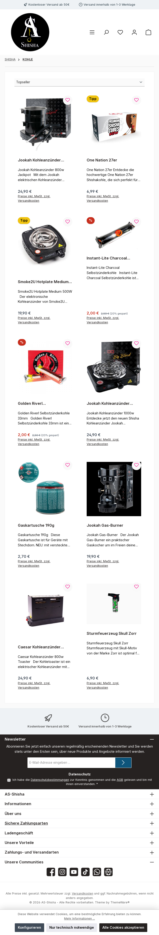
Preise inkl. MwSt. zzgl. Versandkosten (34, 198)
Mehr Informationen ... (79, 918)
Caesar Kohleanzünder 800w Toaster (39, 647)
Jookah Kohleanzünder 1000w (108, 403)
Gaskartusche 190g (36, 525)
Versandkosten (82, 893)
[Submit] (123, 762)
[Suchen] (106, 32)
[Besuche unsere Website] (108, 872)
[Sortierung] (79, 82)
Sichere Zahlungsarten (26, 823)
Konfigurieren (29, 927)
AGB (119, 780)
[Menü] (92, 32)
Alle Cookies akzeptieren (123, 927)
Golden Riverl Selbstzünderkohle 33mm (41, 403)
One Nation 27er (102, 160)
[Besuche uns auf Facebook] (51, 872)
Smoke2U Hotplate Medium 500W (43, 282)
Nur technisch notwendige (71, 927)
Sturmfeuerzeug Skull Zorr (112, 633)
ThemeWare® (120, 902)
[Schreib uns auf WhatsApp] (97, 872)
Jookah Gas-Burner (105, 525)
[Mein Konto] (134, 32)
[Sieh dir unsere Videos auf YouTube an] (74, 872)
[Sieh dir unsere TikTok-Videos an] (85, 872)
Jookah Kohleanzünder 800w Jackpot (39, 160)
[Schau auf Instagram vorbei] (62, 872)
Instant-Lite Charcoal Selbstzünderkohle (107, 258)
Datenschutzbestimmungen (50, 780)
